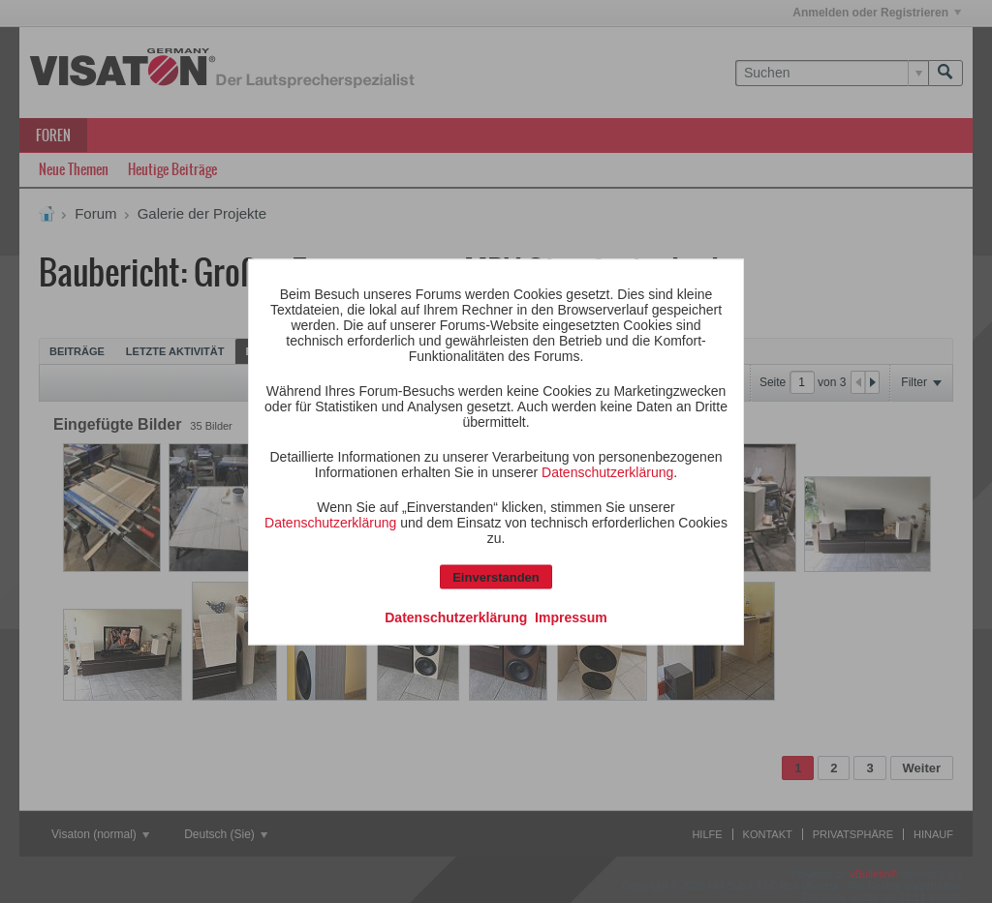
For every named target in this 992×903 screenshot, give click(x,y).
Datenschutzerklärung (607, 471)
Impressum (571, 616)
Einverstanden (496, 576)
